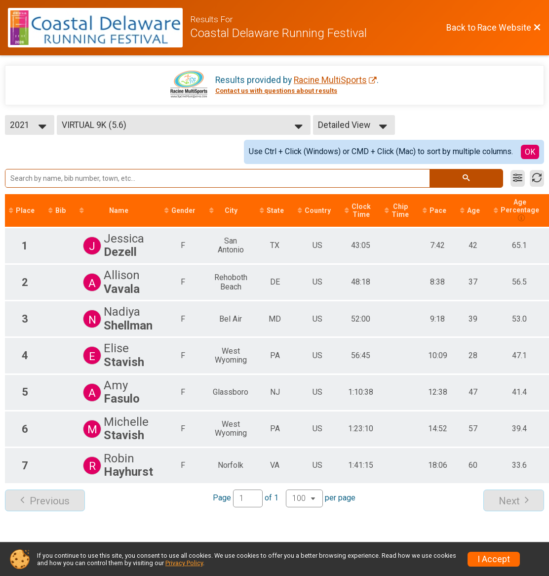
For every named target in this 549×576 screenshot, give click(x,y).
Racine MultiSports (330, 80)
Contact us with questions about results (276, 90)
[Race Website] (99, 27)
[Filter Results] (517, 178)
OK (530, 152)
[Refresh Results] (537, 178)
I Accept (493, 559)
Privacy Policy (184, 563)
